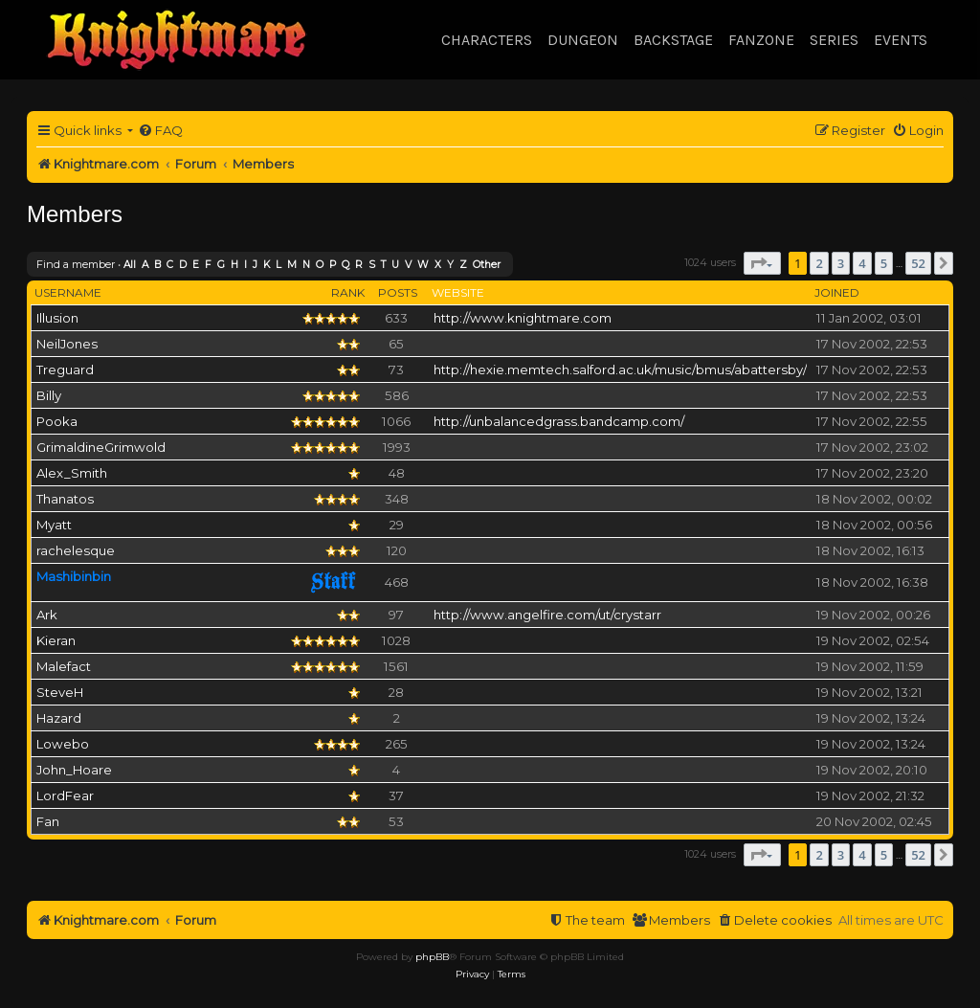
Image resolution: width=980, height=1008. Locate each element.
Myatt (54, 524)
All (129, 264)
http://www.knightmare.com (523, 317)
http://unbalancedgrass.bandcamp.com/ (559, 421)
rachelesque (75, 550)
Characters (486, 40)
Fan (47, 821)
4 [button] (861, 263)
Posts (397, 292)
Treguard (65, 369)
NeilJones (67, 343)
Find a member (75, 264)
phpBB (432, 957)
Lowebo (62, 743)
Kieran (56, 640)
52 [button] (918, 263)
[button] (762, 263)
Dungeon (582, 40)
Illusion (57, 317)
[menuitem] (160, 131)
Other (487, 264)
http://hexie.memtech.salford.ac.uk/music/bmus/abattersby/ (620, 369)
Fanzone (761, 40)
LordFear (65, 795)
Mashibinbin (73, 576)
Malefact (63, 666)
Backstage (673, 40)
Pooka (57, 421)
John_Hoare (74, 769)
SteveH (59, 692)
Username (67, 292)
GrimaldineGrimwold (101, 447)
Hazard (58, 718)
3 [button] (840, 263)
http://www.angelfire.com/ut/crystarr (547, 614)
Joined (836, 292)
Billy (48, 395)
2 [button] (818, 263)
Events (900, 40)
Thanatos (65, 498)
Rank (348, 292)
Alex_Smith (71, 473)
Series (834, 40)
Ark (46, 614)
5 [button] (883, 263)
